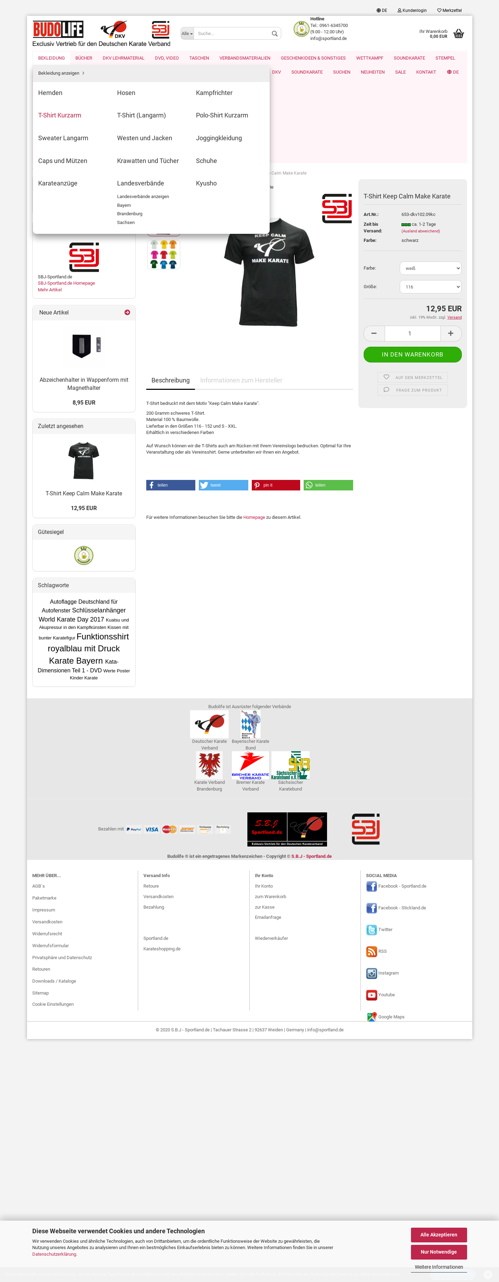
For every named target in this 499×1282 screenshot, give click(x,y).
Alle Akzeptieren (438, 1234)
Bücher (45, 252)
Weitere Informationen (439, 1267)
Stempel (46, 362)
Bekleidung (49, 77)
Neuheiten (219, 58)
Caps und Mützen (60, 189)
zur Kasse (265, 1150)
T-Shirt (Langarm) (60, 139)
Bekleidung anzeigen (63, 89)
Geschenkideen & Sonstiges (66, 321)
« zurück (158, 89)
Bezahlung (153, 1150)
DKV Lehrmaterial (55, 265)
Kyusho (50, 239)
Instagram (388, 1216)
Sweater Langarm (60, 159)
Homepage (254, 419)
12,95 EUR (84, 751)
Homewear (50, 58)
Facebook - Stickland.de (402, 1151)
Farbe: (370, 170)
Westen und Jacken (63, 169)
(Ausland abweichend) (421, 133)
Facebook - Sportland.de (402, 1129)
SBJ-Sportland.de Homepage (66, 526)
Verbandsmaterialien (58, 307)
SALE (247, 58)
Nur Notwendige (439, 1252)
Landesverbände (59, 229)
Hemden (51, 99)
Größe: (370, 189)
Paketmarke (44, 1141)
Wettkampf (49, 335)
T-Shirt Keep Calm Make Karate (84, 736)
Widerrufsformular (50, 1188)
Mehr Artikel (50, 532)
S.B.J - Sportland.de (311, 1099)
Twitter (385, 1172)
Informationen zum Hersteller (241, 282)
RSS (382, 1194)
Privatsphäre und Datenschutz (62, 1200)
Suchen (188, 58)
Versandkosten (47, 1164)
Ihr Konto (264, 1129)
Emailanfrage (268, 1160)
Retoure (151, 1129)
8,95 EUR (84, 645)
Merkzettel (449, 10)
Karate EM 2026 (91, 58)
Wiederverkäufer (271, 1181)
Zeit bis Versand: (373, 130)
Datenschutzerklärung (54, 1254)
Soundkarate (153, 58)
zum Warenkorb (270, 1139)
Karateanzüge (56, 219)
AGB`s (38, 1129)
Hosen (49, 109)
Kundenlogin (412, 10)
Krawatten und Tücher (65, 199)
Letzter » (203, 89)
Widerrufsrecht (47, 1176)
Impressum (43, 1152)
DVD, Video (49, 279)
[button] (170, 387)
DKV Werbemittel (55, 404)
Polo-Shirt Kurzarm (61, 149)
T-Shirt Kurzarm (58, 129)
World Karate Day (55, 390)
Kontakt (273, 58)
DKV (123, 58)
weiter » (180, 89)
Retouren (41, 1212)
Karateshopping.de (162, 1191)
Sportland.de (155, 1181)
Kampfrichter (56, 119)
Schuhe (50, 209)
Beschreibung (170, 282)
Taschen (46, 293)
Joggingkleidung (59, 179)
